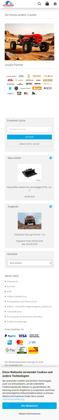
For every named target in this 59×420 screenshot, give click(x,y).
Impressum (12, 281)
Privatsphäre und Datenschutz (22, 301)
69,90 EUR (30, 196)
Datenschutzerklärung (13, 399)
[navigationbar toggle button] (55, 4)
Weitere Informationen (29, 413)
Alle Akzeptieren (29, 405)
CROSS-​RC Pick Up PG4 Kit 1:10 (29, 234)
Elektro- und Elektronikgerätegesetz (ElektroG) (29, 306)
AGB (9, 291)
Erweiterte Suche (30, 144)
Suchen (29, 137)
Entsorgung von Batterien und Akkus (25, 316)
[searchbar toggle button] (39, 4)
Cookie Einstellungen (17, 321)
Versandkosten (14, 311)
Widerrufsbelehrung (16, 296)
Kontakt (11, 286)
